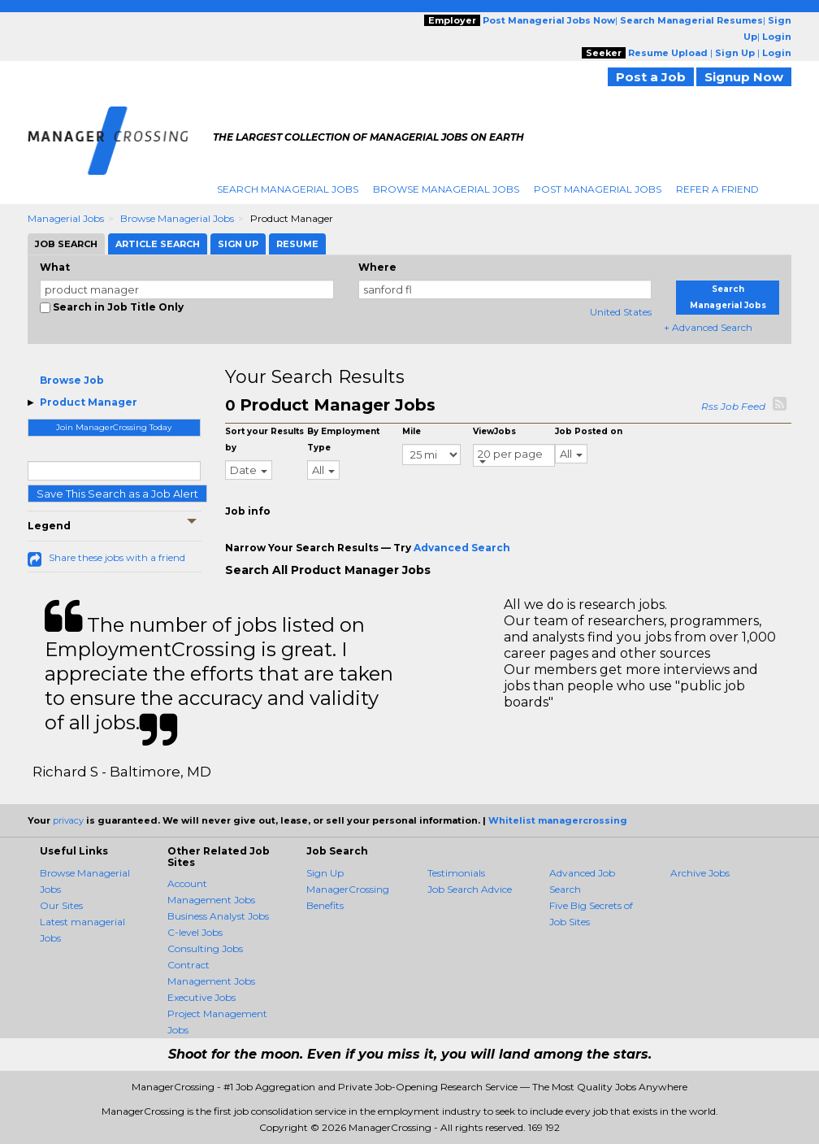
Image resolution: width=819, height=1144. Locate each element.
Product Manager (88, 402)
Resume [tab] (297, 244)
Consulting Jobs (205, 948)
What (55, 267)
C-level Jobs (195, 932)
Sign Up (325, 873)
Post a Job (651, 77)
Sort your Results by (264, 439)
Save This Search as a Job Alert (117, 493)
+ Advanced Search (708, 327)
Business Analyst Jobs (218, 916)
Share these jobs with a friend (117, 557)
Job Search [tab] (66, 244)
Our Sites (61, 905)
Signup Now (743, 77)
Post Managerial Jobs (597, 189)
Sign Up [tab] (238, 244)
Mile (411, 431)
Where (377, 267)
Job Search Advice (469, 889)
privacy (68, 820)
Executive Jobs (201, 997)
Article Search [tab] (157, 244)
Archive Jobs (700, 873)
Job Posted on (588, 431)
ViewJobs (494, 431)
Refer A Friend (717, 189)
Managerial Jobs (66, 218)
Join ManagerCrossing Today (113, 427)
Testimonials (456, 873)
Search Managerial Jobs (287, 189)
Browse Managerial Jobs (446, 189)
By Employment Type (343, 439)
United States (621, 312)
